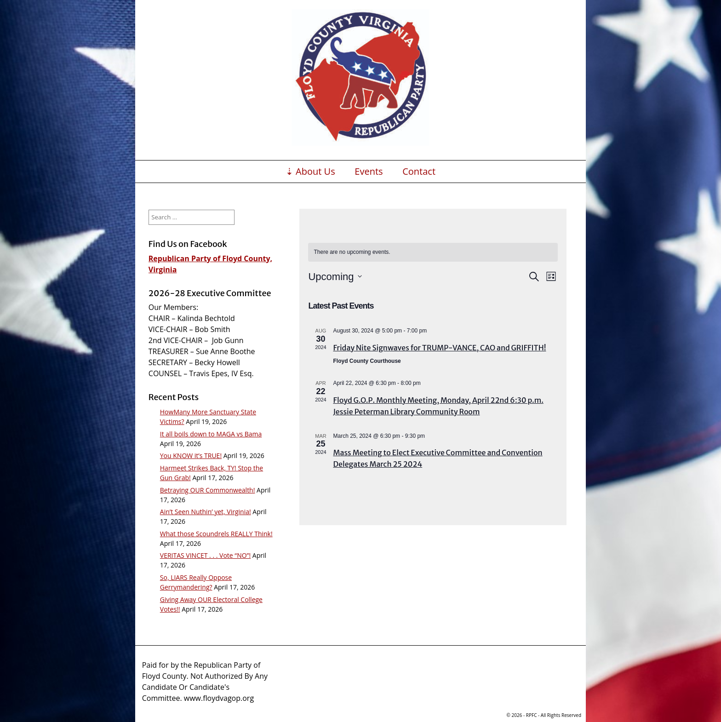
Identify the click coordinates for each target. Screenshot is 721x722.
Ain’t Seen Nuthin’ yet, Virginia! (205, 511)
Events (369, 171)
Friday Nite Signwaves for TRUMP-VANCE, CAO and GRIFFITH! (439, 347)
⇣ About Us (310, 171)
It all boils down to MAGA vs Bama (211, 434)
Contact (418, 171)
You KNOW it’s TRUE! (191, 455)
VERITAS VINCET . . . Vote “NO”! (205, 555)
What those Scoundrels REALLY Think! (216, 533)
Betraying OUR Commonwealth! (207, 490)
